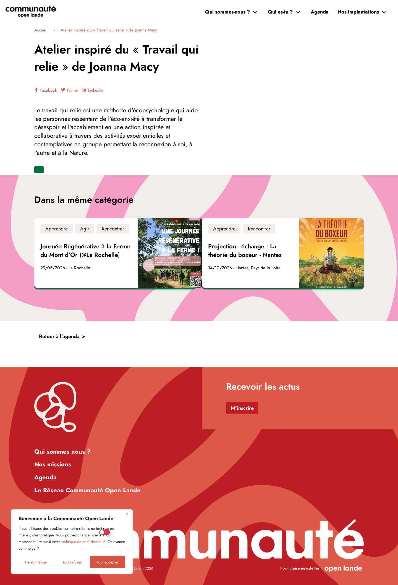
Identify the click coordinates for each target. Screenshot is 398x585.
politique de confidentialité (83, 541)
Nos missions (52, 464)
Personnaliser (36, 562)
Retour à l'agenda (59, 336)
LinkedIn (92, 90)
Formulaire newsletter (300, 568)
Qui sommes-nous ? (227, 12)
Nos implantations (358, 12)
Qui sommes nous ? (62, 451)
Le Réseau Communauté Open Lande (87, 490)
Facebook (45, 90)
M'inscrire (242, 408)
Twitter (69, 90)
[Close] (127, 514)
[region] (72, 541)
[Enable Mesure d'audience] (104, 532)
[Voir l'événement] (115, 253)
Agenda (320, 12)
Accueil (40, 30)
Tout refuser (72, 562)
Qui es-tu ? (280, 12)
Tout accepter (108, 562)
